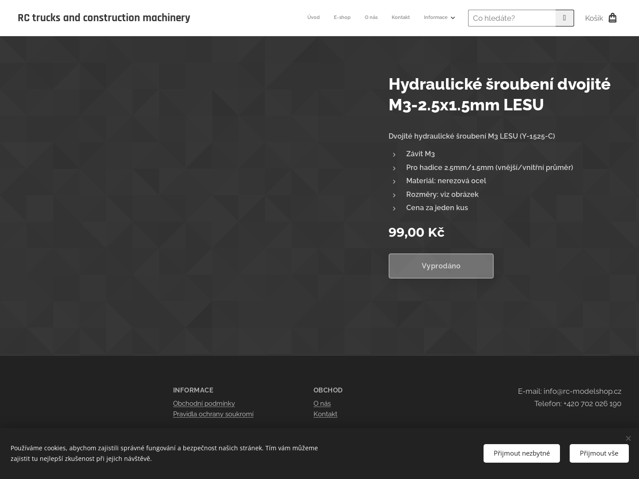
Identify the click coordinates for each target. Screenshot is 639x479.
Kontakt (325, 414)
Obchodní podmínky (204, 403)
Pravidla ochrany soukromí (213, 414)
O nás (322, 403)
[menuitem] (393, 18)
